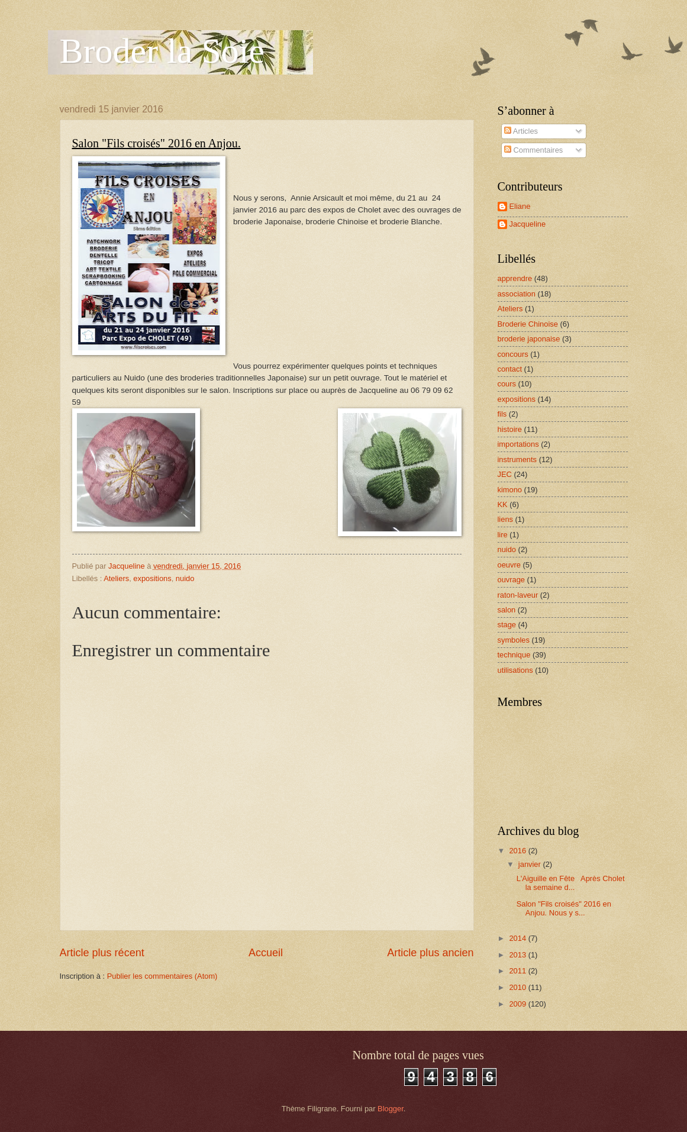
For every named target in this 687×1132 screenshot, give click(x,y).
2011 (518, 970)
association (517, 293)
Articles (521, 131)
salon (507, 609)
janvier (530, 864)
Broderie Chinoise (528, 324)
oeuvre (509, 564)
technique (514, 654)
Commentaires (533, 150)
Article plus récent (102, 953)
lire (503, 534)
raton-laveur (518, 595)
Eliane (520, 206)
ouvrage (511, 579)
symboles (514, 640)
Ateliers (116, 578)
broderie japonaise (529, 338)
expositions (152, 578)
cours (507, 383)
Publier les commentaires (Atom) (162, 976)
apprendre (515, 278)
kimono (510, 489)
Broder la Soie (162, 50)
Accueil (266, 953)
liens (505, 519)
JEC (505, 474)
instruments (517, 459)
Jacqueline (527, 224)
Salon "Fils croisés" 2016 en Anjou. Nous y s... (564, 908)
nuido (185, 578)
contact (510, 369)
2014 (518, 938)
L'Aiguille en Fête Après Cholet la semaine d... (571, 883)
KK (503, 504)
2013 (518, 954)
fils (502, 413)
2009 (518, 1003)
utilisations (515, 670)
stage (507, 624)
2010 (518, 987)
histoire (510, 429)
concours (513, 354)
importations (518, 444)
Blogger (391, 1108)
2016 (518, 850)
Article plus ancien (430, 953)
